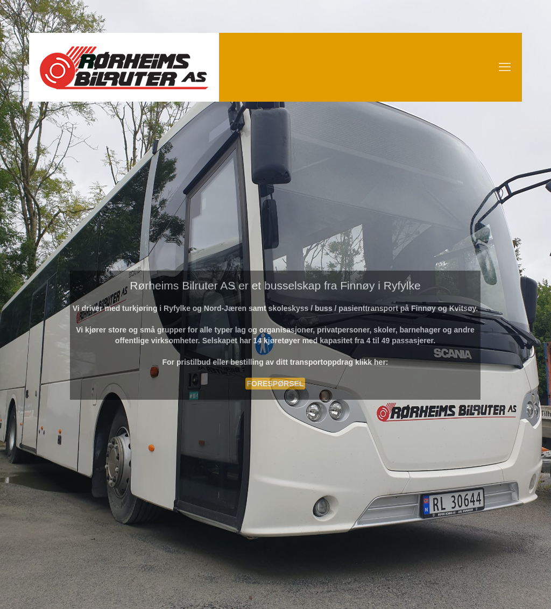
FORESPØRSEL (275, 383)
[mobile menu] (505, 67)
